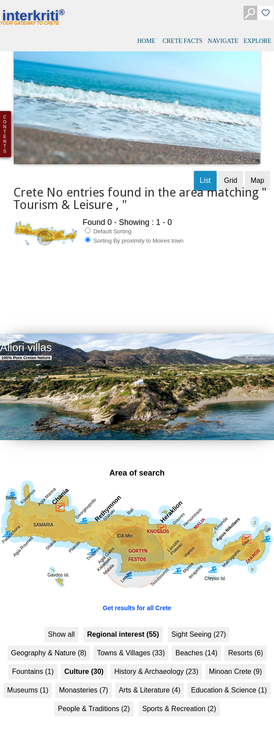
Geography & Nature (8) (49, 647)
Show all (61, 628)
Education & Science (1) (229, 684)
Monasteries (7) (83, 684)
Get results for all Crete (137, 602)
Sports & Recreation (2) (179, 703)
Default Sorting (108, 225)
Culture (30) (84, 665)
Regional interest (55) (123, 628)
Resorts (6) (245, 647)
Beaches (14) (196, 647)
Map (257, 174)
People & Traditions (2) (94, 703)
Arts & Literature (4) (150, 684)
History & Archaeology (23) (156, 665)
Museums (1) (27, 684)
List (205, 174)
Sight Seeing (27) (198, 628)
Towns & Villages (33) (131, 647)
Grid (230, 174)
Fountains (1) (32, 665)
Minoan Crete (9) (235, 665)
